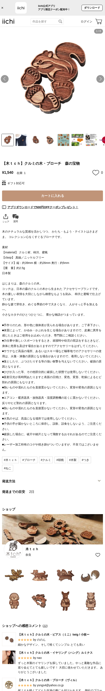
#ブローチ (29, 460)
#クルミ (46, 460)
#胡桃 (60, 460)
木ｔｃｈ (32, 549)
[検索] (60, 21)
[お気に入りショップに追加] (98, 555)
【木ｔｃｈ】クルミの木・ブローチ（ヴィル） (48, 680)
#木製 (72, 460)
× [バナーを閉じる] (2, 8)
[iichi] (8, 23)
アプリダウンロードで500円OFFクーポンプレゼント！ (42, 207)
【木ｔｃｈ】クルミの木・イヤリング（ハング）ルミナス (55, 652)
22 (45, 626)
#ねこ (7, 468)
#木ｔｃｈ (10, 460)
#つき (85, 460)
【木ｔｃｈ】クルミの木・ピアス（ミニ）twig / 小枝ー (53, 634)
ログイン (86, 21)
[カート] (98, 21)
